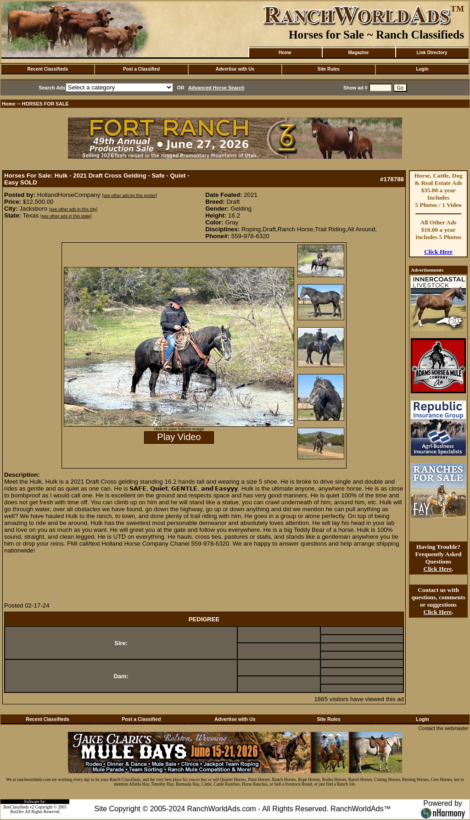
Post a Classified (141, 69)
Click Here (438, 251)
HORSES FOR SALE (45, 103)
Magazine (358, 52)
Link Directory (431, 52)
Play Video (179, 437)
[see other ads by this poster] (129, 195)
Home (285, 52)
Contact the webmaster (443, 728)
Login (422, 69)
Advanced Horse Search (216, 87)
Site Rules (329, 69)
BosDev (17, 811)
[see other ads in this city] (73, 209)
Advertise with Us (235, 69)
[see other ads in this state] (65, 216)
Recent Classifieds (48, 69)
